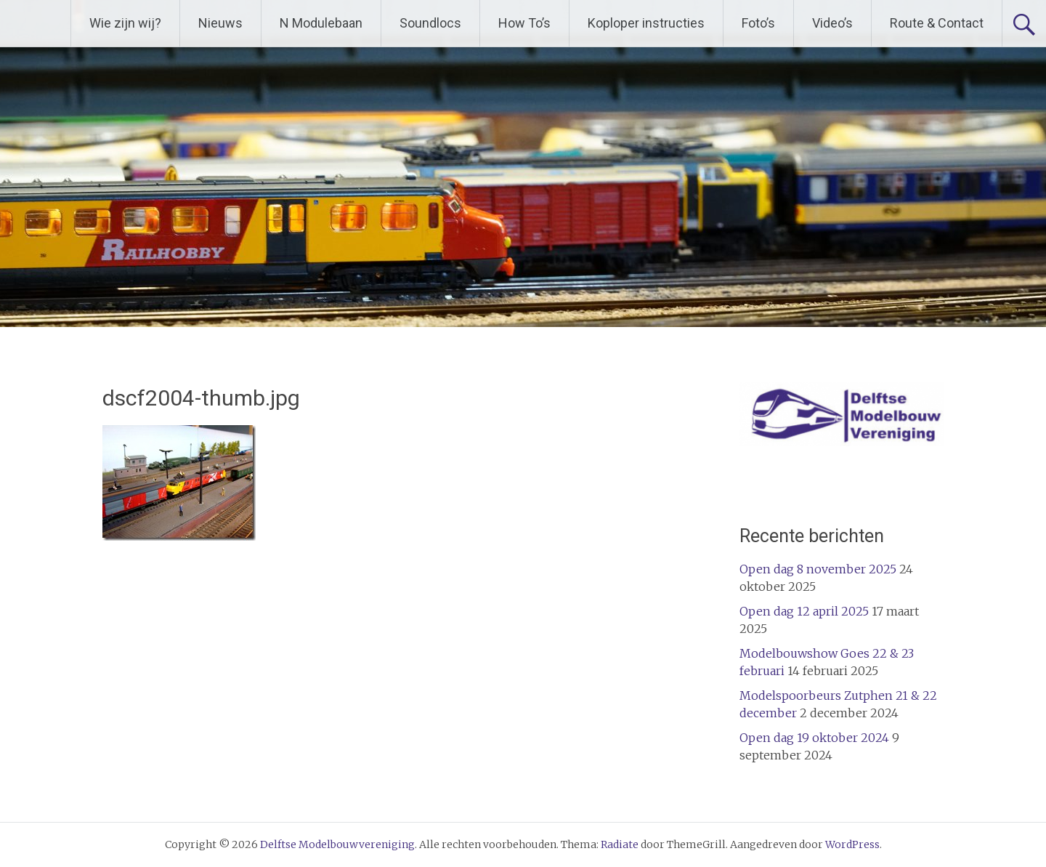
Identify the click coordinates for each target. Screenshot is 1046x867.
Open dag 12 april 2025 (804, 611)
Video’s (832, 23)
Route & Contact (937, 23)
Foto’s (758, 23)
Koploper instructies (646, 23)
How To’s (524, 23)
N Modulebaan (321, 23)
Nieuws (220, 23)
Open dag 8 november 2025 (817, 569)
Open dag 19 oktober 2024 (814, 737)
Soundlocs (430, 23)
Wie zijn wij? (125, 23)
